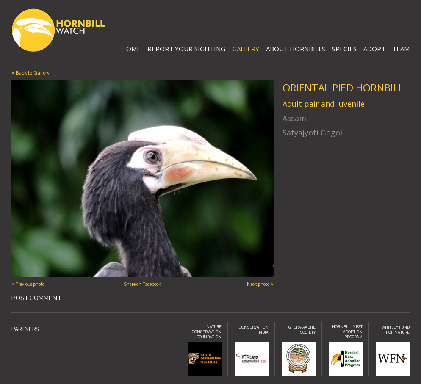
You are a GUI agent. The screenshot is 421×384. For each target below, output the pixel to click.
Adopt (374, 48)
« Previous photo (27, 284)
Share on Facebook (142, 284)
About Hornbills (295, 48)
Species (344, 48)
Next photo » (260, 284)
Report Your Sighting (186, 48)
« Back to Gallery (30, 72)
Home (131, 48)
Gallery (245, 48)
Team (401, 48)
